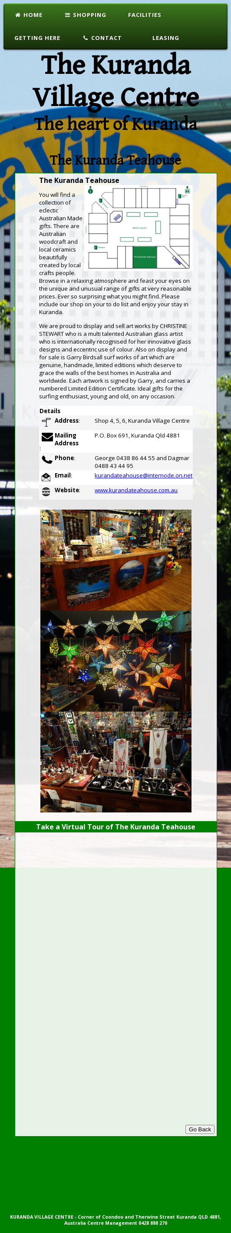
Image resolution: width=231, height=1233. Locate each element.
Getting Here (37, 38)
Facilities (145, 15)
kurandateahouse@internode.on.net (143, 475)
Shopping (85, 15)
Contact (102, 38)
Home (28, 15)
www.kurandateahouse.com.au (136, 490)
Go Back (200, 1129)
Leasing (165, 38)
